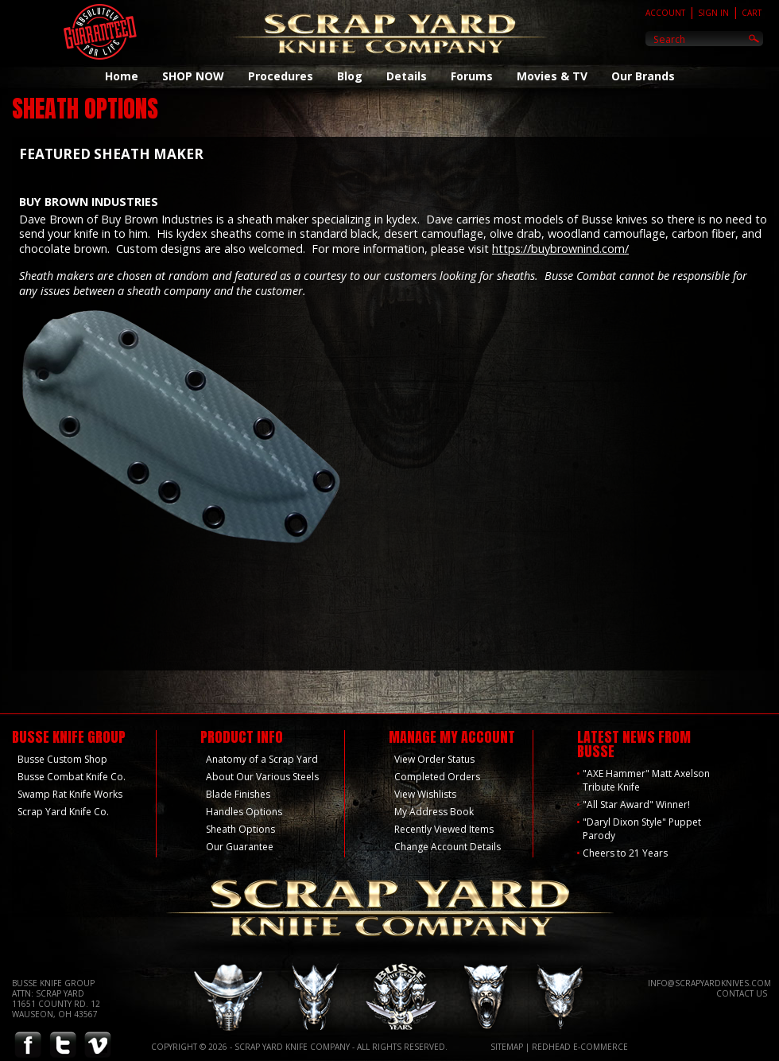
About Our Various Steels (262, 776)
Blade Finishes (238, 794)
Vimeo (98, 1045)
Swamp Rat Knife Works (69, 794)
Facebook (28, 1045)
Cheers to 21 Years (625, 853)
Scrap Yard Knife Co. (63, 811)
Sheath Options (240, 829)
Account (665, 12)
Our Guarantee (239, 846)
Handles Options (244, 811)
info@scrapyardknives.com (709, 983)
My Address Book (434, 811)
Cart (752, 12)
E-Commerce (600, 1046)
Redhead (551, 1046)
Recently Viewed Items (444, 829)
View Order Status (434, 759)
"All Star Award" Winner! (636, 804)
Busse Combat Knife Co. (71, 776)
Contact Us (741, 993)
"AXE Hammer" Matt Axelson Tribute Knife (646, 780)
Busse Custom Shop (62, 759)
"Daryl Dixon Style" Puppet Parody (642, 828)
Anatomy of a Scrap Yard (262, 759)
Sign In (713, 12)
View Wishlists (425, 794)
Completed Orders (437, 776)
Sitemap (506, 1046)
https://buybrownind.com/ (560, 248)
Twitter (63, 1045)
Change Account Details (447, 846)
